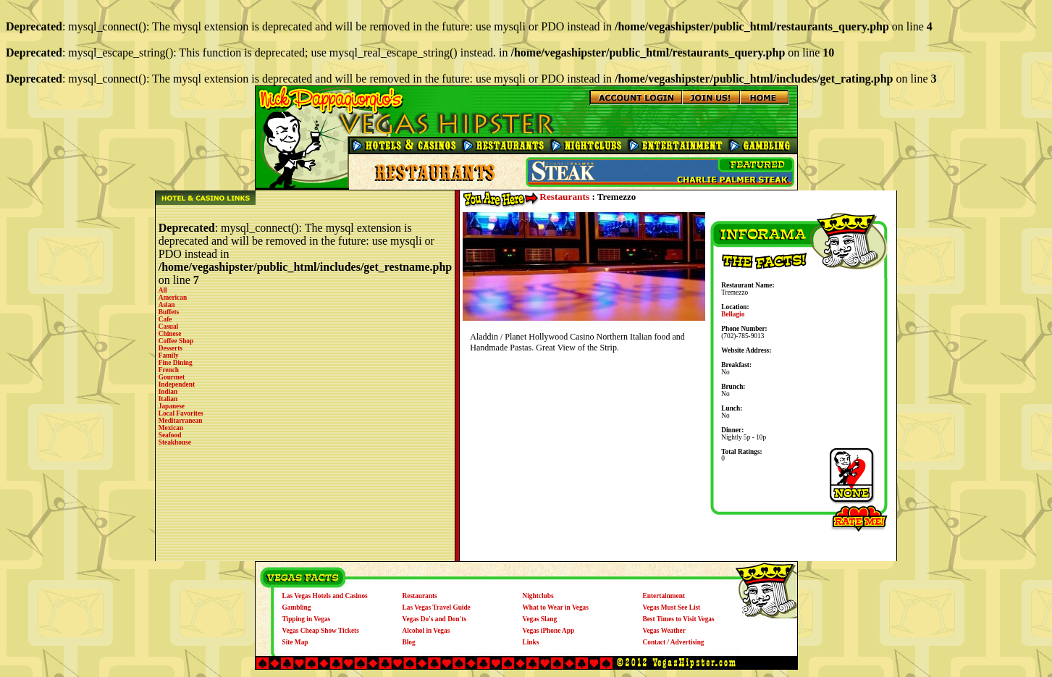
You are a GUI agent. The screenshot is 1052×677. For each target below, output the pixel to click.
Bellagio (732, 314)
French (169, 370)
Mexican (171, 428)
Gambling (296, 607)
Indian (168, 391)
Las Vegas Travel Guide (437, 607)
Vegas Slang (540, 619)
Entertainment (664, 596)
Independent (177, 384)
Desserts (170, 348)
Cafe (165, 319)
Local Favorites (181, 413)
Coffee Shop (176, 341)
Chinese (170, 333)
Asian (167, 304)
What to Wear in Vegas (556, 607)
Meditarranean (181, 420)
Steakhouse (175, 442)
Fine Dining (176, 362)
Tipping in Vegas (306, 619)
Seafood (170, 435)
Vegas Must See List (672, 607)
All (163, 290)
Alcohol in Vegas (426, 630)
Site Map (295, 642)
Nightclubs (538, 596)
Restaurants (564, 196)
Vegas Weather (664, 630)
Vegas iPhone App (549, 630)
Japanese (172, 406)
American (173, 297)
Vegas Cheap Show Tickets (320, 630)
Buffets (169, 312)
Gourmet (172, 377)
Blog (409, 642)
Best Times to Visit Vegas (679, 619)
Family (169, 355)
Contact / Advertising (673, 642)
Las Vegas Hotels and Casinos (325, 596)
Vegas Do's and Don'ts (435, 619)
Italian (168, 399)
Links (531, 642)
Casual (168, 326)
